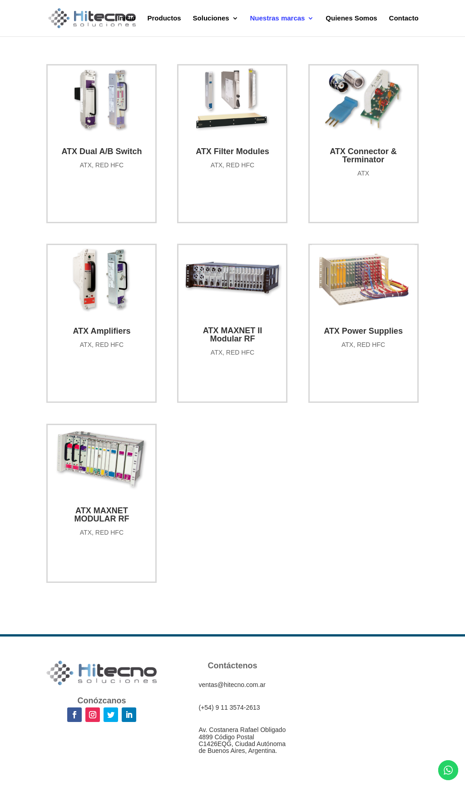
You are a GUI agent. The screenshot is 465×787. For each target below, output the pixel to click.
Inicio (126, 18)
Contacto (404, 18)
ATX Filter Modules (232, 151)
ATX (86, 165)
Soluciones (211, 18)
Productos (164, 18)
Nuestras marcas (277, 18)
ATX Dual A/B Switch (101, 151)
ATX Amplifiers (101, 331)
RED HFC (109, 165)
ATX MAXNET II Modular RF (232, 334)
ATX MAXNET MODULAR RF (101, 514)
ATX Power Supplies (363, 331)
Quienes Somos (351, 18)
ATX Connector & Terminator (363, 155)
